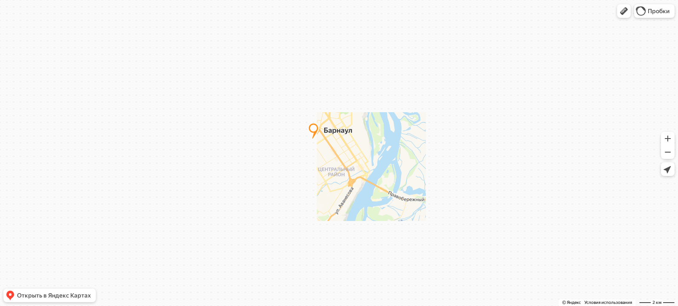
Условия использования (608, 302)
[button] (624, 11)
